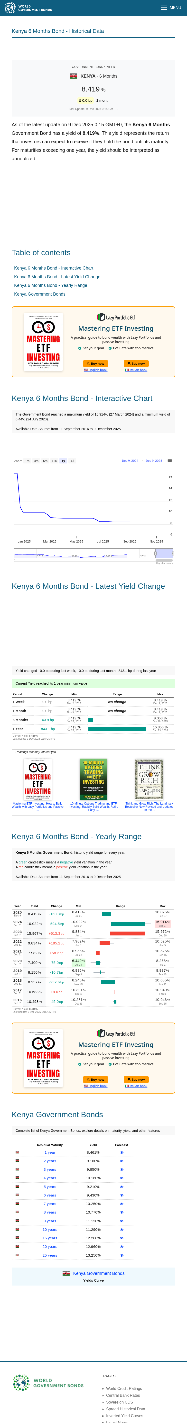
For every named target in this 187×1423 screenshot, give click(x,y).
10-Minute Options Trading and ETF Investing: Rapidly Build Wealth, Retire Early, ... (93, 807)
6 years (50, 1195)
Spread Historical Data (125, 1409)
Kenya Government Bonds (39, 294)
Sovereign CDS (119, 1402)
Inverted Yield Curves (124, 1416)
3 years (50, 1169)
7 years (50, 1204)
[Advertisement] (93, 48)
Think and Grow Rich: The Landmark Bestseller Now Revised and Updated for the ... (149, 807)
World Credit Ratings (124, 1389)
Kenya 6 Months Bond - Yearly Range (50, 285)
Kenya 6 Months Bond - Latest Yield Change (57, 276)
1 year (50, 1152)
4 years (50, 1178)
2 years (50, 1161)
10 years (50, 1229)
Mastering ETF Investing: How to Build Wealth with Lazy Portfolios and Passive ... (38, 807)
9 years (50, 1221)
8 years (50, 1212)
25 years (50, 1255)
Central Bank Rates (123, 1395)
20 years (50, 1246)
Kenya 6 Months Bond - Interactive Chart (53, 268)
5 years (50, 1187)
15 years (50, 1238)
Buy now (95, 363)
